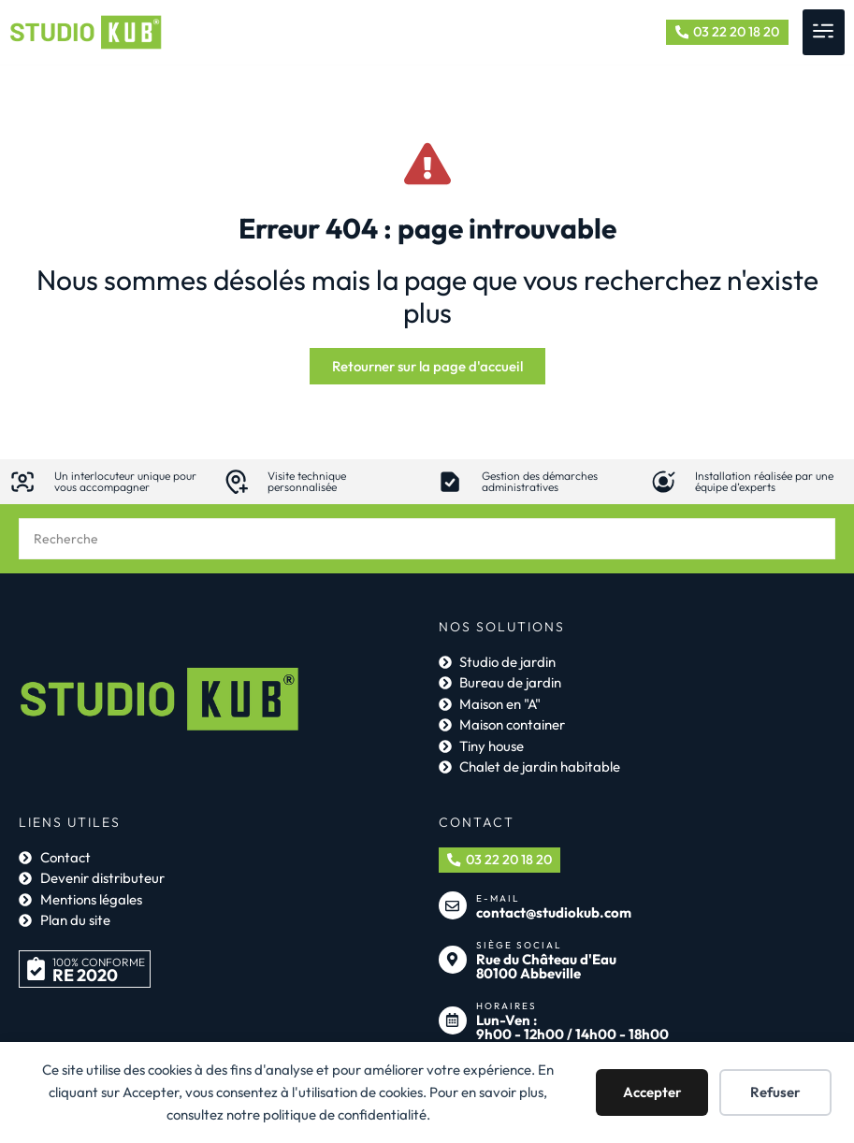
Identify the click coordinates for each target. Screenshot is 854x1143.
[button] (824, 32)
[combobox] (427, 540)
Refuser (775, 1092)
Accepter (652, 1092)
